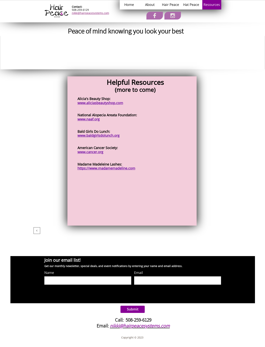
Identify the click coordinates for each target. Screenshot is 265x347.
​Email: (103, 326)
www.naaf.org (88, 119)
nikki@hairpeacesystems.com (90, 13)
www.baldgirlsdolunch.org (98, 135)
